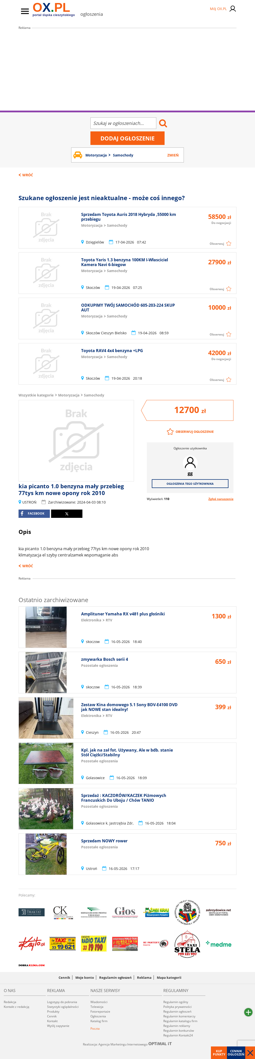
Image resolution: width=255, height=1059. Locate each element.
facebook (32, 513)
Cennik (64, 977)
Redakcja (10, 1002)
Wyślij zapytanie (58, 1026)
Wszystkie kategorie (36, 395)
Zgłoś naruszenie (220, 499)
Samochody (94, 395)
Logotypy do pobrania (62, 1002)
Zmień (173, 155)
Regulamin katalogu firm (180, 1021)
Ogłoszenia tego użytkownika (190, 483)
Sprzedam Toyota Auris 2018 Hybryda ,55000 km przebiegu (128, 217)
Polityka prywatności (177, 1007)
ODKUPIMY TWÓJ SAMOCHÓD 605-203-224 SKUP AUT (128, 307)
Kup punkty (219, 1052)
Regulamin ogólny (175, 1002)
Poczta (95, 1028)
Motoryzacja (68, 395)
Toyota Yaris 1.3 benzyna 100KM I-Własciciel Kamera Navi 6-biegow (124, 262)
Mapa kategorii (169, 977)
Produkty (53, 1011)
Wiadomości (98, 1002)
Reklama (144, 977)
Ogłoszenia (98, 1016)
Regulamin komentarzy (179, 1016)
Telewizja (96, 1007)
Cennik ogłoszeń (236, 1052)
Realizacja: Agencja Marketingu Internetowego (127, 1044)
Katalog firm (98, 1021)
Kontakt (52, 1021)
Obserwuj (217, 243)
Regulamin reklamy (176, 1026)
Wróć (27, 175)
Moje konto (84, 977)
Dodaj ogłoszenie (127, 138)
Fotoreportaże (100, 1011)
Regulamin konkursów (178, 1030)
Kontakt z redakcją (16, 1007)
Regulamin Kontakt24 (178, 1035)
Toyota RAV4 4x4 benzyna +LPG (112, 350)
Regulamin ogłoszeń (115, 977)
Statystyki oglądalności (63, 1007)
